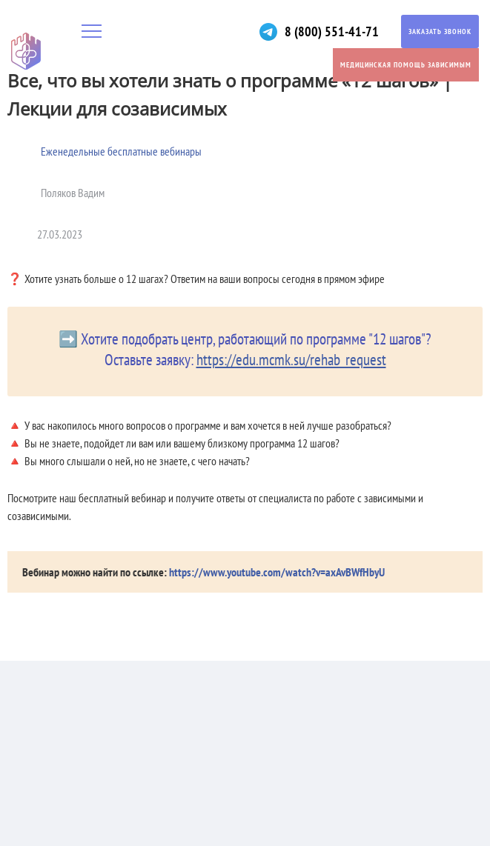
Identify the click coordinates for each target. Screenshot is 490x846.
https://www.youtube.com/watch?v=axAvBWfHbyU (277, 571)
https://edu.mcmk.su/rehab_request (291, 360)
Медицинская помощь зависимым (405, 65)
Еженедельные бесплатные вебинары (121, 151)
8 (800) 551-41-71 (332, 31)
